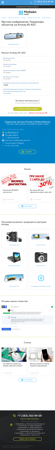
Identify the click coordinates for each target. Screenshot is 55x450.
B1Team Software (23, 447)
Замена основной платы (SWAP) (14, 70)
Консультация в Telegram (14, 143)
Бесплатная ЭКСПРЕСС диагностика (10, 191)
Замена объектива (9, 64)
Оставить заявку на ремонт (27, 109)
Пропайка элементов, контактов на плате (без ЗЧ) (21, 83)
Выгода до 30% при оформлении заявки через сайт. (41, 191)
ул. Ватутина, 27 (12, 132)
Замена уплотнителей (11, 77)
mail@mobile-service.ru (22, 140)
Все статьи (26, 380)
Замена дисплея (9, 58)
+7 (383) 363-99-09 (44, 1)
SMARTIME (13, 447)
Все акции (26, 206)
